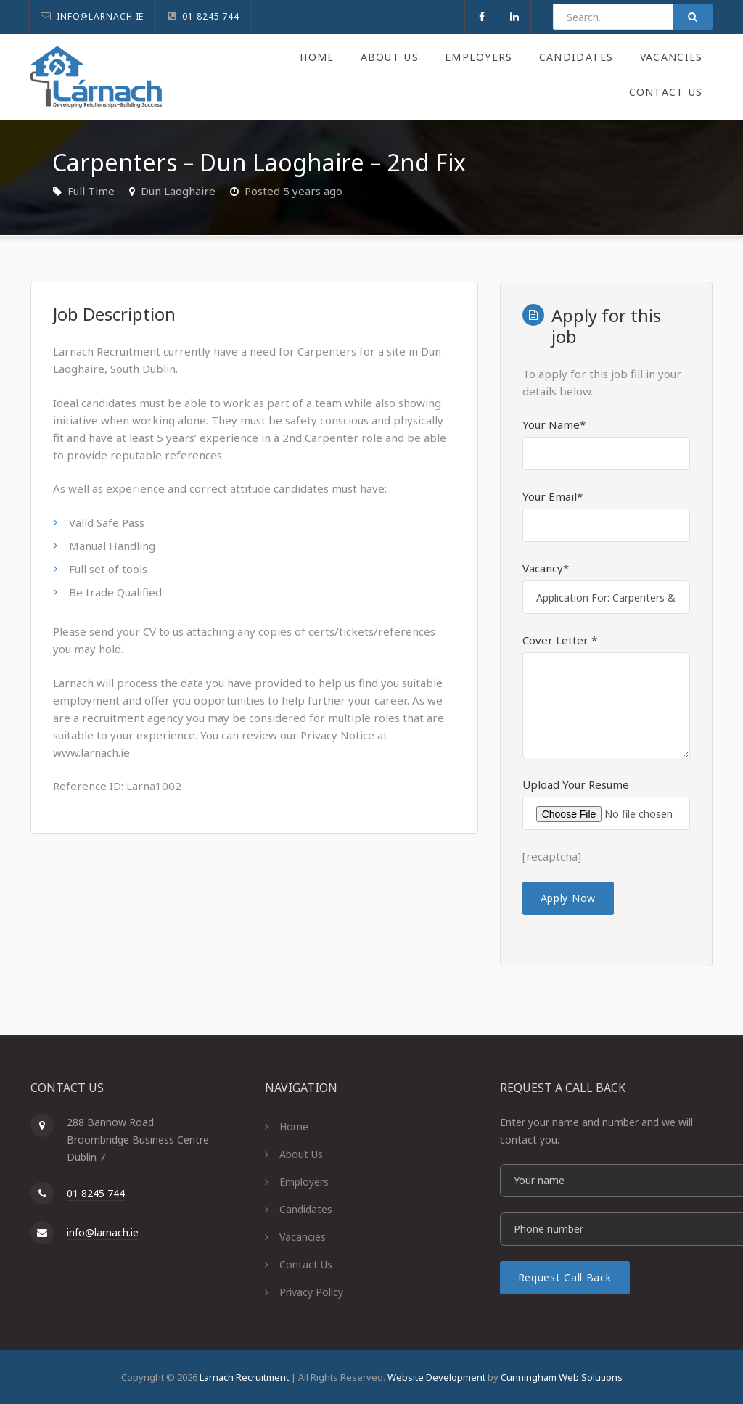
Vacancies (670, 57)
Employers (476, 57)
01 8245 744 (96, 1193)
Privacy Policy (311, 1292)
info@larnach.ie (103, 1232)
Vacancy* (545, 568)
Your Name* (554, 424)
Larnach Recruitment (244, 1377)
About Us (386, 57)
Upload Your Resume (575, 784)
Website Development (436, 1377)
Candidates (574, 57)
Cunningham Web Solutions (562, 1377)
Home (312, 57)
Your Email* (552, 496)
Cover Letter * (559, 640)
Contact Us (665, 92)
